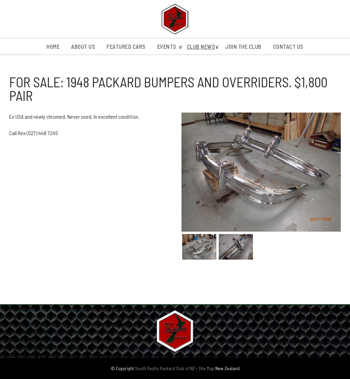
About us (83, 46)
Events (166, 46)
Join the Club (243, 46)
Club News (201, 46)
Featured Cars (126, 46)
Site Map (206, 368)
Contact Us (288, 46)
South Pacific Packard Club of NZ (165, 368)
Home (52, 46)
